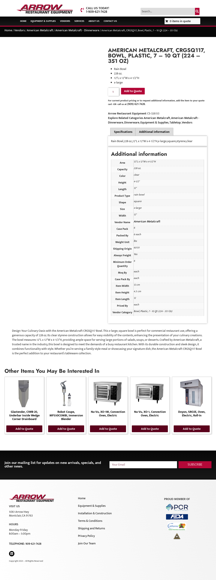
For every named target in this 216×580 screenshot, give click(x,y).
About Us (93, 21)
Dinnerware (131, 122)
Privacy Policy (86, 535)
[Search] (197, 11)
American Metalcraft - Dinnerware (77, 30)
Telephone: (17, 543)
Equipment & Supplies (43, 21)
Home (23, 21)
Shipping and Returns (91, 528)
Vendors (65, 21)
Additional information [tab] (154, 131)
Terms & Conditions (90, 520)
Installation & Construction (95, 513)
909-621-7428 (33, 543)
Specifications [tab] (123, 131)
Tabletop (175, 122)
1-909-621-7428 (96, 12)
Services (79, 21)
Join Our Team (87, 543)
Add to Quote (133, 91)
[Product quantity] (113, 92)
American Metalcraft (40, 30)
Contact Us (110, 21)
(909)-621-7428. (136, 104)
